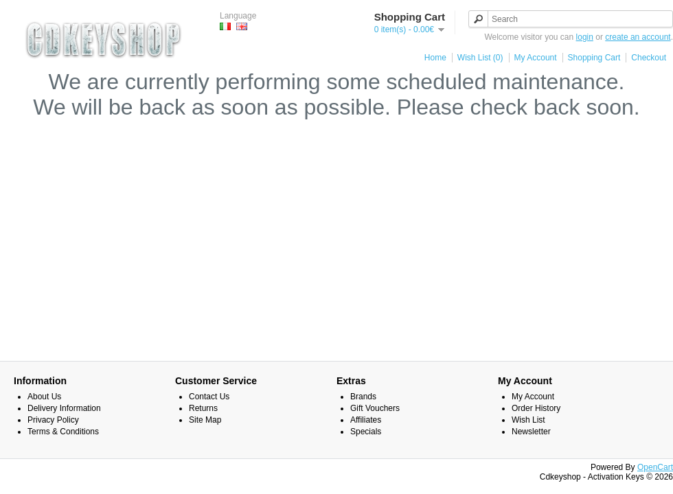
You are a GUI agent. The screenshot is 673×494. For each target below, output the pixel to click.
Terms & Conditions (63, 431)
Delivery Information (64, 408)
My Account (535, 57)
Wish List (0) (480, 57)
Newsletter (531, 431)
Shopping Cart (594, 57)
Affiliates (365, 420)
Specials (365, 431)
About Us (44, 396)
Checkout (648, 57)
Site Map (205, 420)
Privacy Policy (53, 420)
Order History (536, 408)
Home (435, 57)
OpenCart (655, 467)
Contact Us (209, 396)
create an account (637, 37)
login (584, 37)
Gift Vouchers (375, 408)
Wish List (528, 420)
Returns (203, 408)
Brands (363, 396)
